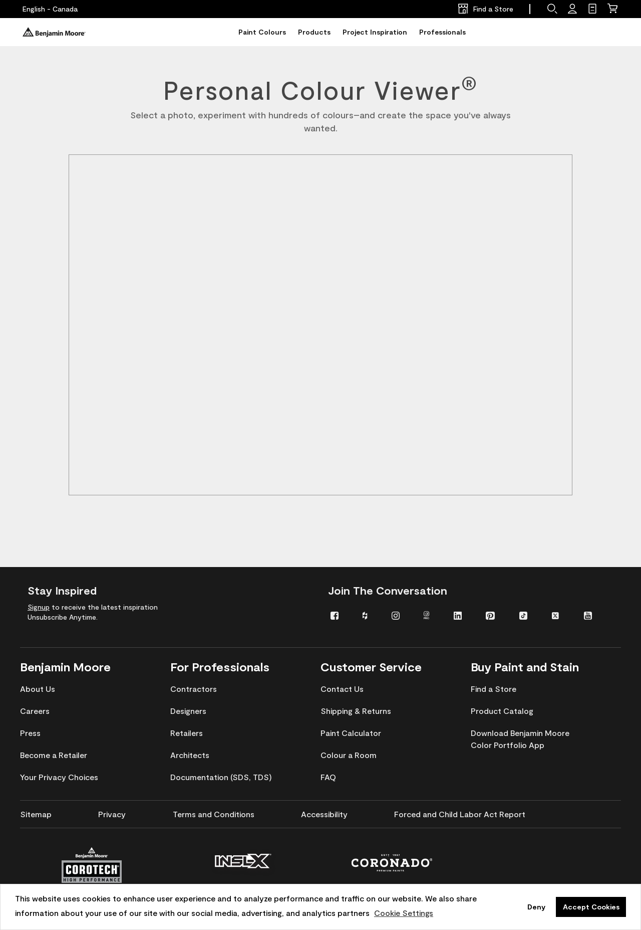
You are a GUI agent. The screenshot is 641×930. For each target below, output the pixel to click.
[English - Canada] (50, 9)
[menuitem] (339, 615)
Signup (39, 607)
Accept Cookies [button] (591, 906)
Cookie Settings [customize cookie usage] (403, 912)
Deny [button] (536, 906)
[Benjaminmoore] (54, 32)
